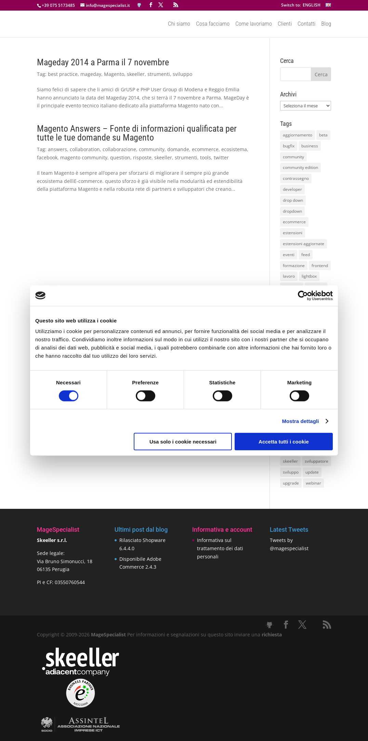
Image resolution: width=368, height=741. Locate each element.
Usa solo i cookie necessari (182, 442)
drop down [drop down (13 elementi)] (293, 200)
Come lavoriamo (253, 24)
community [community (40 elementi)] (293, 157)
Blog (326, 24)
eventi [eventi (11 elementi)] (288, 254)
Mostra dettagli (300, 421)
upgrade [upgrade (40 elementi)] (291, 483)
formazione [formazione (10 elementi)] (294, 265)
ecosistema (234, 149)
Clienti (285, 24)
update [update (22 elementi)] (312, 472)
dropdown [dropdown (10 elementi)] (292, 211)
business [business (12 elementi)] (309, 146)
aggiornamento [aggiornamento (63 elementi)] (297, 135)
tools (205, 157)
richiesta (271, 634)
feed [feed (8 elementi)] (305, 254)
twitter (221, 157)
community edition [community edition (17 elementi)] (300, 167)
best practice (63, 74)
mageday (90, 74)
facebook (47, 157)
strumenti (158, 74)
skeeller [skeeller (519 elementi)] (290, 461)
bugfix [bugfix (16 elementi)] (288, 146)
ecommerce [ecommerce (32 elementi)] (294, 222)
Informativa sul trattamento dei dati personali (220, 548)
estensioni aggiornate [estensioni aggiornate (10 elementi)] (303, 244)
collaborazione (119, 149)
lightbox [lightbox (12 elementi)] (309, 276)
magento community (83, 157)
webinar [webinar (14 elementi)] (313, 483)
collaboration (85, 149)
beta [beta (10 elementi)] (323, 135)
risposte (142, 157)
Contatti (306, 24)
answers (57, 149)
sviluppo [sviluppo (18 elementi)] (291, 472)
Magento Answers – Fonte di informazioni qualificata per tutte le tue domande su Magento (137, 133)
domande (178, 149)
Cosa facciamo (212, 24)
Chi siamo (179, 24)
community (152, 149)
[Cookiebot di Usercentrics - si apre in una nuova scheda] (303, 295)
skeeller (136, 74)
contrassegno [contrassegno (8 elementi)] (296, 178)
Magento (114, 74)
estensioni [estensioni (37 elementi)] (292, 233)
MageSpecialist (108, 634)
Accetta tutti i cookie (284, 442)
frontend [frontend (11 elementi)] (320, 265)
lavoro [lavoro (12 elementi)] (289, 276)
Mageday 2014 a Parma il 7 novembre (103, 62)
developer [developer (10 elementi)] (292, 189)
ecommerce (205, 149)
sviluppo (182, 74)
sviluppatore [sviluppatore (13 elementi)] (316, 461)
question (120, 157)
